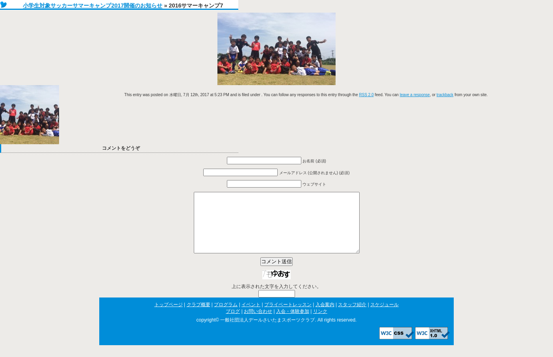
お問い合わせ (258, 323)
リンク (320, 323)
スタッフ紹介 (352, 316)
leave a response (415, 95)
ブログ (233, 323)
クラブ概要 (198, 316)
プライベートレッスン (288, 316)
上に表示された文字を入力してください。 (276, 298)
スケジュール (384, 316)
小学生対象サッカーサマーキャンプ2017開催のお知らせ (92, 5)
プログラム (226, 316)
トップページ (168, 316)
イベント (250, 316)
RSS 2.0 (366, 95)
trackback (444, 95)
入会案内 (324, 316)
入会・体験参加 (292, 323)
